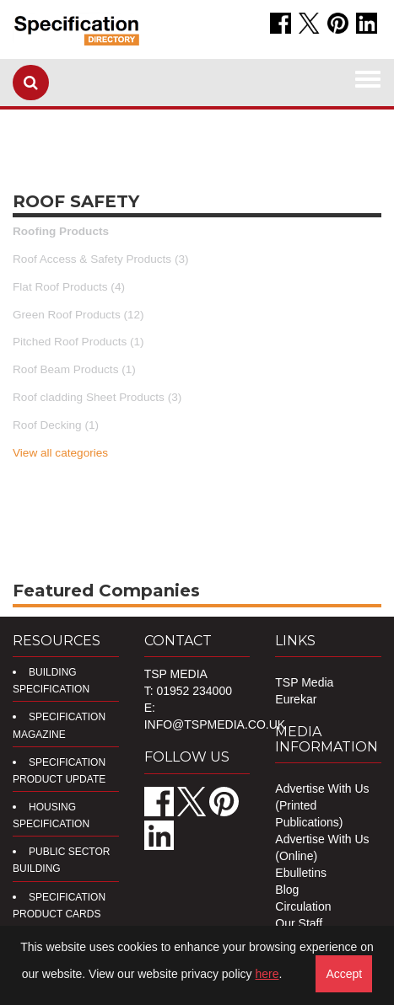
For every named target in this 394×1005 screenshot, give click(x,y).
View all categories (60, 452)
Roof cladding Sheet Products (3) (97, 397)
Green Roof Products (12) (78, 314)
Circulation (303, 906)
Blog (287, 889)
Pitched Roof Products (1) (78, 341)
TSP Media (304, 682)
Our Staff (298, 923)
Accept (344, 974)
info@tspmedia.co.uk (214, 724)
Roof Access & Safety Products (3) (101, 259)
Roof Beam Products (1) (74, 369)
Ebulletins (301, 872)
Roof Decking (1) (56, 425)
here (267, 974)
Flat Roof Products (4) (69, 287)
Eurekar (295, 699)
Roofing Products (61, 231)
